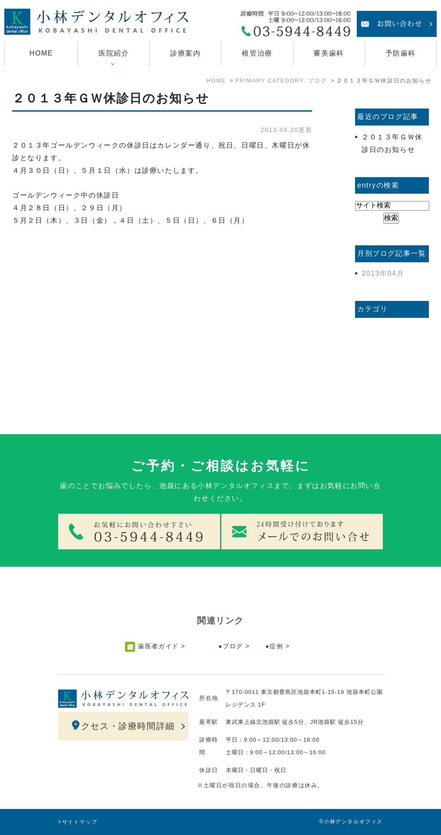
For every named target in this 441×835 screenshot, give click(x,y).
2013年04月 (383, 273)
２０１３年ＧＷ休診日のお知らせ (110, 98)
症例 (276, 646)
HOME (41, 53)
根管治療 (257, 53)
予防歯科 (400, 53)
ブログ (233, 646)
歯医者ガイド (158, 646)
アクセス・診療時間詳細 (123, 726)
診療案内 (185, 53)
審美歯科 (328, 53)
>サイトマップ (77, 822)
